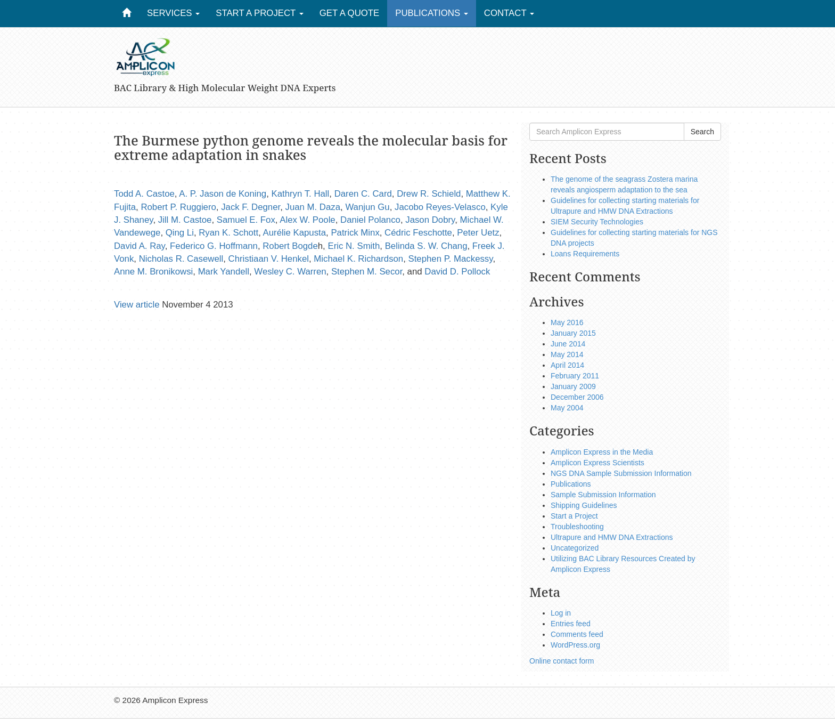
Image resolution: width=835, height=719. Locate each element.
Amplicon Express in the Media (602, 452)
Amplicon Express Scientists (597, 462)
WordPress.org (575, 645)
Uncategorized (575, 548)
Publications (431, 13)
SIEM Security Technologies (597, 221)
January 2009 (573, 386)
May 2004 (567, 407)
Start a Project (260, 13)
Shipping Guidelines (584, 505)
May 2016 (567, 322)
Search (702, 131)
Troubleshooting (577, 526)
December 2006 (577, 397)
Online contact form (561, 661)
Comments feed (577, 634)
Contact (509, 13)
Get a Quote (350, 13)
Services (173, 13)
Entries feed (571, 623)
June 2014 (568, 344)
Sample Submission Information (603, 494)
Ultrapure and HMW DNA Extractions (612, 537)
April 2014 (567, 365)
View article (137, 305)
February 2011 (575, 375)
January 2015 (573, 333)
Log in (561, 613)
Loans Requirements (585, 253)
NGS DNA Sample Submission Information (621, 473)
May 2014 (567, 354)
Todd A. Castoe (144, 194)
